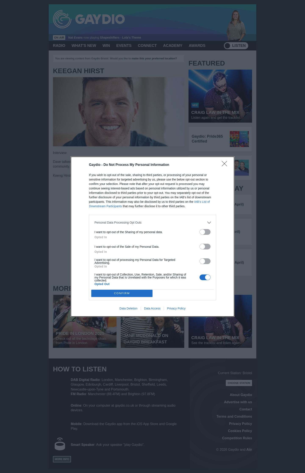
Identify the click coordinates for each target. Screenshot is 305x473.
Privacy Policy (176, 308)
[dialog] (152, 236)
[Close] (226, 165)
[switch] (205, 232)
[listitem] (152, 222)
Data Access (152, 308)
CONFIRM (122, 293)
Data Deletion (128, 308)
